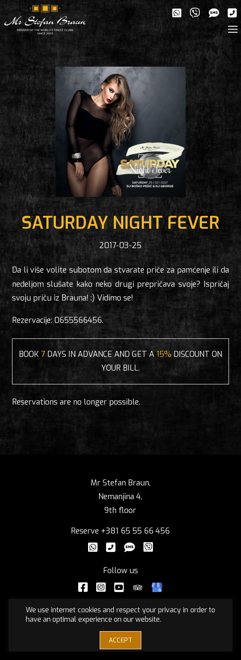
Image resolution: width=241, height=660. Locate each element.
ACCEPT (120, 640)
